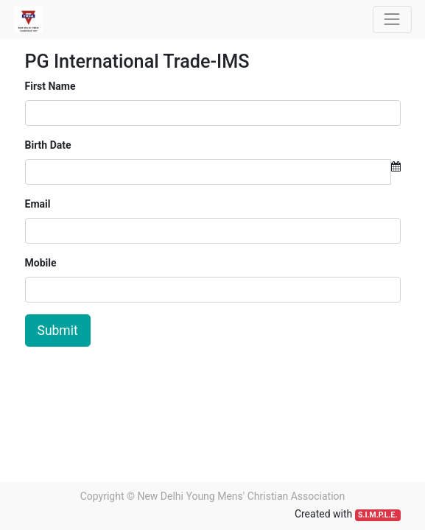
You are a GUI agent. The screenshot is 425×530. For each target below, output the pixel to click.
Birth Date (48, 145)
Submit (58, 330)
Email (38, 204)
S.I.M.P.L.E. (377, 515)
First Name (50, 86)
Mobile (41, 263)
